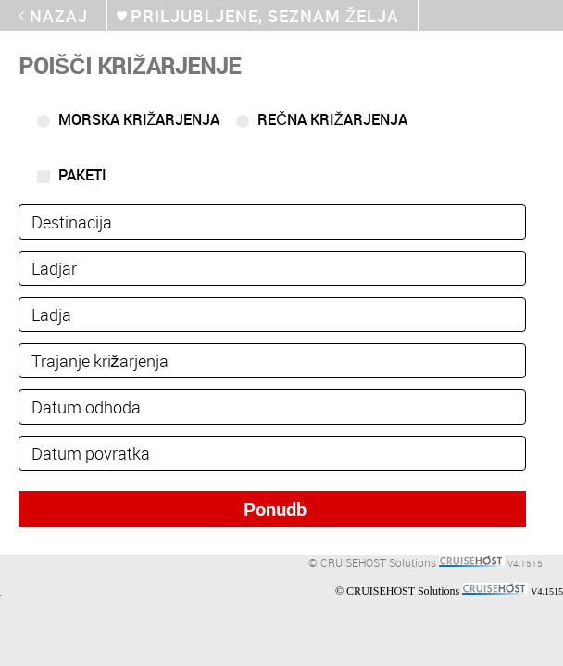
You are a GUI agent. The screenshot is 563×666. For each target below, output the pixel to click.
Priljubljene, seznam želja (265, 16)
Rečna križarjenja (332, 119)
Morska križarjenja (139, 119)
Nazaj (59, 16)
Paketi (82, 175)
